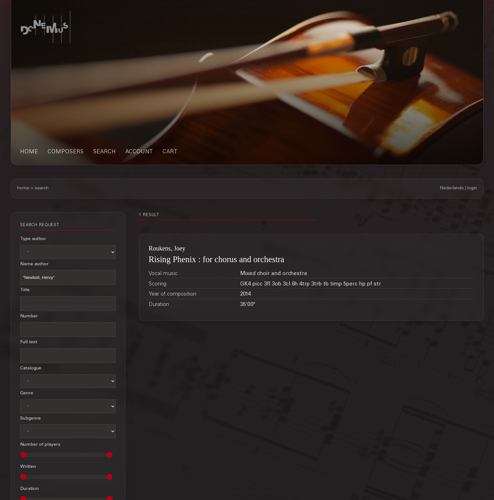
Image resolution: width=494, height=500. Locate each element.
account (139, 152)
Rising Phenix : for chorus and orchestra (216, 259)
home (29, 152)
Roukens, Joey (167, 248)
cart (170, 152)
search (104, 152)
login (472, 188)
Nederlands (452, 188)
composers (66, 152)
